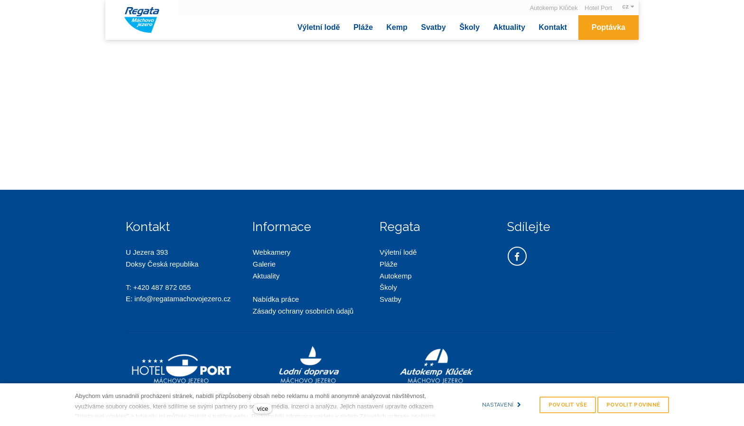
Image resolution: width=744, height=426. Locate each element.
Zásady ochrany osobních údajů (303, 311)
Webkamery (271, 252)
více (262, 408)
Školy (388, 287)
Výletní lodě (398, 252)
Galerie (263, 264)
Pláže (389, 264)
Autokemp (396, 276)
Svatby (390, 299)
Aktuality (265, 276)
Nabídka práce (275, 299)
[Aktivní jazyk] (628, 6)
